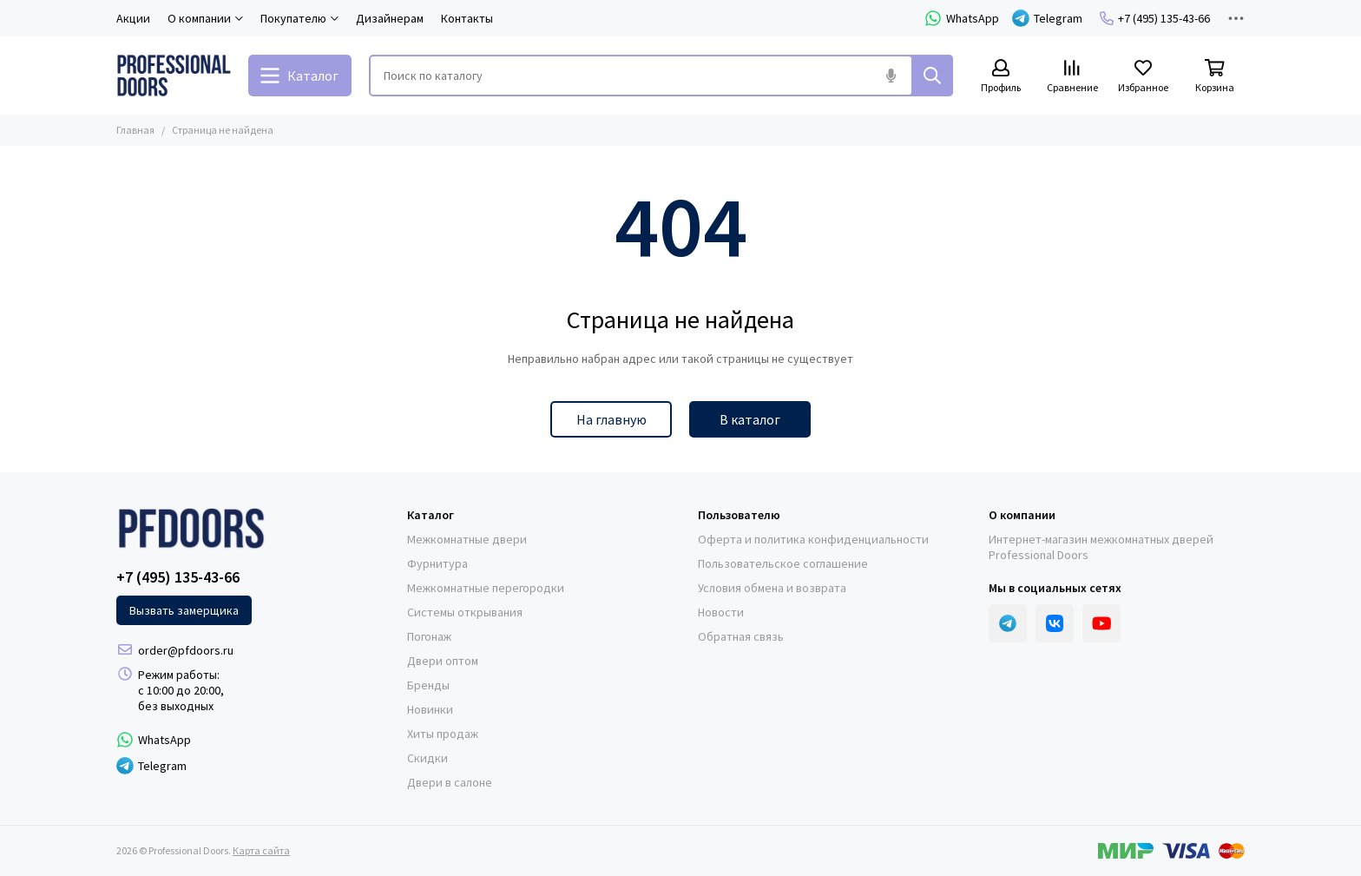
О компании (1022, 515)
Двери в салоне (449, 782)
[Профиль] (1000, 77)
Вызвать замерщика (184, 610)
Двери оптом (442, 661)
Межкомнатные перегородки (485, 588)
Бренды (428, 685)
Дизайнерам (390, 18)
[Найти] (932, 75)
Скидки (427, 758)
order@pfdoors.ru (185, 650)
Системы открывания (465, 612)
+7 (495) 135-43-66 (1155, 18)
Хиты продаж (442, 733)
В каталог (750, 419)
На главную (611, 419)
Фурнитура (437, 563)
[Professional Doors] (173, 75)
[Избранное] (1143, 77)
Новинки (430, 709)
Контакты (467, 18)
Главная (135, 129)
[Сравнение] (1072, 77)
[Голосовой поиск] (890, 75)
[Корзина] (1214, 77)
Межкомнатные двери (467, 539)
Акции (133, 18)
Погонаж (429, 636)
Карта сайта (261, 850)
